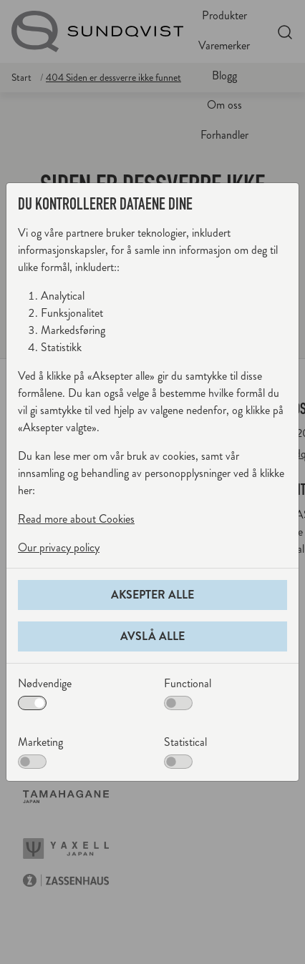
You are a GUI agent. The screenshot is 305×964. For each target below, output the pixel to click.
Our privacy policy (59, 547)
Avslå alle (152, 636)
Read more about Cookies (76, 519)
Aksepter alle (152, 594)
